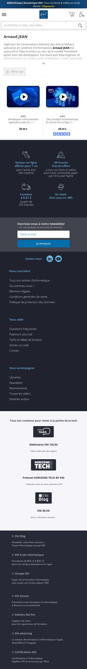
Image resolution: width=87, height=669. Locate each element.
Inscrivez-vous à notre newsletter (43, 225)
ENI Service (22, 596)
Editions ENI (43, 14)
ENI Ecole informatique (29, 555)
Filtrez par (17, 71)
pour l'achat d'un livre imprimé (26, 167)
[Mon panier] (72, 14)
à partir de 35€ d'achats (26, 199)
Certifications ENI (25, 652)
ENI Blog (20, 536)
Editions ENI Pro (25, 614)
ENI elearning (23, 633)
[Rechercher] (80, 25)
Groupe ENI (22, 573)
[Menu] (4, 14)
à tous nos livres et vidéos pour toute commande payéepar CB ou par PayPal (61, 169)
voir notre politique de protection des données (40, 227)
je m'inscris (43, 243)
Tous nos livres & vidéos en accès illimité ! (43, 4)
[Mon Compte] (81, 14)
